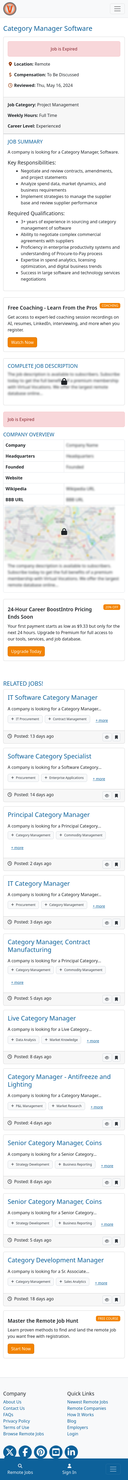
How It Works (80, 1415)
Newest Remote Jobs (87, 1402)
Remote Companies (86, 1408)
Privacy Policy (16, 1421)
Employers (77, 1427)
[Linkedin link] (71, 1452)
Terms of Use (16, 1427)
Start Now (21, 1349)
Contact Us (14, 1408)
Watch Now (22, 342)
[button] (107, 737)
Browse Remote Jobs (23, 1434)
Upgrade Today (26, 651)
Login (72, 1434)
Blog (71, 1421)
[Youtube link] (56, 1452)
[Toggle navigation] (117, 8)
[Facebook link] (25, 1452)
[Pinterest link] (40, 1452)
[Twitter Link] (9, 1452)
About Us (12, 1402)
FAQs (8, 1415)
